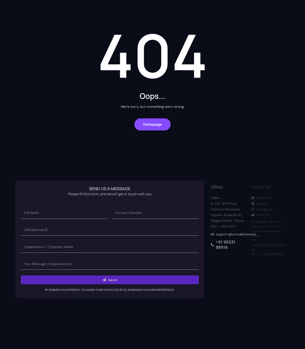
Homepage (152, 124)
